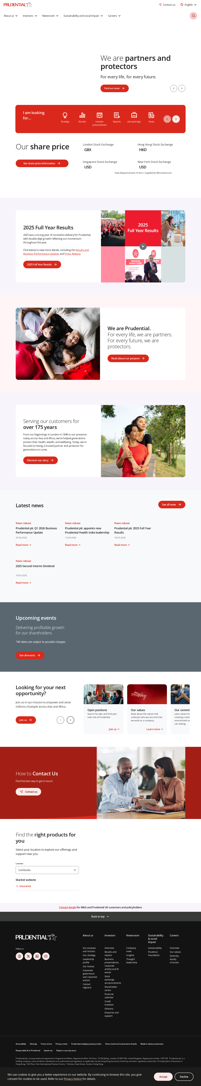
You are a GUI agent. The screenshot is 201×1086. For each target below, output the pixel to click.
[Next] (176, 119)
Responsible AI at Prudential (28, 1050)
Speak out (48, 1050)
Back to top (97, 916)
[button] (11, 16)
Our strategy (89, 955)
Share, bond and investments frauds (121, 1044)
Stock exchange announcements (113, 979)
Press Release (72, 254)
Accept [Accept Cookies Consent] (163, 1076)
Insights (130, 955)
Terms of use (46, 1044)
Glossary (109, 1008)
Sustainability (155, 947)
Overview (109, 947)
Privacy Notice (73, 1079)
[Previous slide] (173, 88)
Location (19, 863)
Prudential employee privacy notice (86, 1044)
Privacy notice (62, 1044)
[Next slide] (181, 88)
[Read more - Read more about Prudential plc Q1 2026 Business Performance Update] (38, 543)
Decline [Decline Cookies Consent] (184, 1076)
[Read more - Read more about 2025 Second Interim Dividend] (38, 581)
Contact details (67, 907)
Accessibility (21, 1044)
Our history (88, 966)
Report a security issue (66, 1050)
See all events (27, 655)
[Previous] (167, 119)
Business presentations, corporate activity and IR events (112, 966)
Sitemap (33, 1044)
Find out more (112, 88)
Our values (175, 951)
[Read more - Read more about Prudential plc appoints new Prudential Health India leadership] (88, 543)
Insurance (25, 886)
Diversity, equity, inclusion (174, 959)
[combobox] (188, 5)
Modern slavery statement (152, 1044)
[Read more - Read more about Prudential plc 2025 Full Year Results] (137, 543)
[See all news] (171, 504)
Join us (23, 720)
